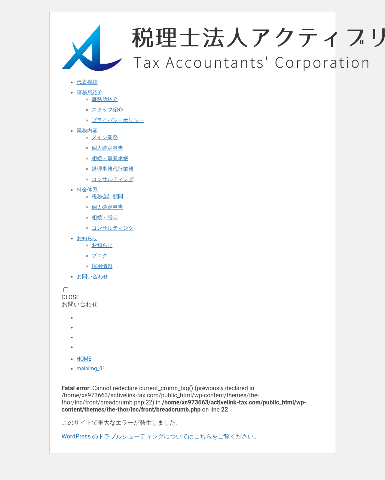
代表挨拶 (87, 82)
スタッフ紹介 (107, 110)
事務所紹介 (90, 92)
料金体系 (87, 190)
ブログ (99, 256)
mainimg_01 (91, 369)
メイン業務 (105, 137)
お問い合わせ (92, 276)
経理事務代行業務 (113, 169)
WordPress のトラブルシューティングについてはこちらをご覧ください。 (161, 436)
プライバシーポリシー (118, 120)
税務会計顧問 (107, 196)
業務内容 (87, 131)
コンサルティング (113, 179)
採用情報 (102, 266)
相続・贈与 (105, 217)
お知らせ (87, 238)
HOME (84, 359)
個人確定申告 (107, 148)
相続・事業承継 (110, 158)
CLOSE (71, 297)
